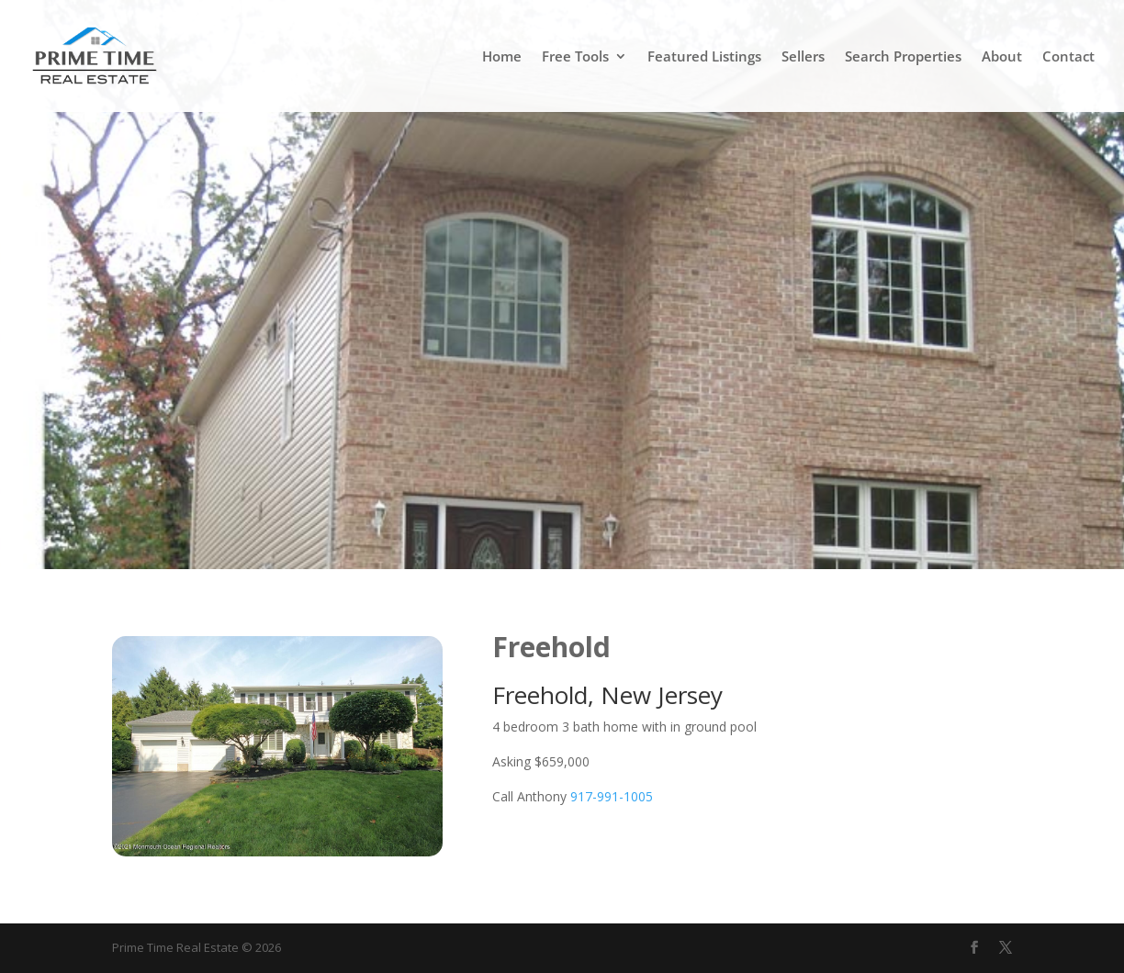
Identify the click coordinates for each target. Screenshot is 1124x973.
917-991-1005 (611, 796)
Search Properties (903, 57)
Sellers (803, 57)
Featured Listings (704, 57)
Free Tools (575, 57)
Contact (1068, 57)
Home (502, 57)
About (1002, 57)
